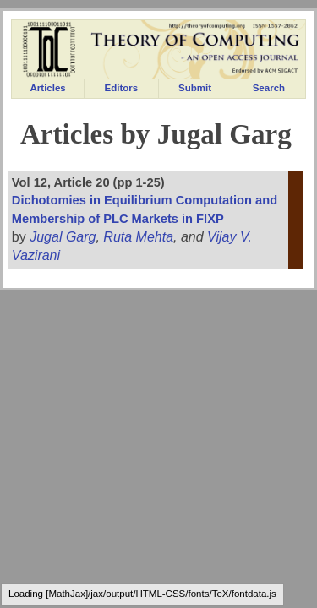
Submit (194, 88)
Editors (122, 88)
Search (269, 88)
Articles (48, 88)
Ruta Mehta (138, 237)
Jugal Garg (63, 237)
